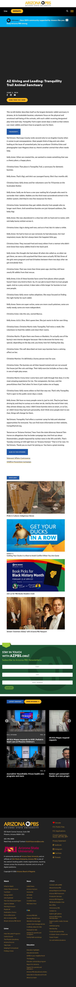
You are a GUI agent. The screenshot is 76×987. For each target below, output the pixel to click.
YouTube (57, 853)
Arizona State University (30, 856)
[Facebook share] (8, 95)
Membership (53, 929)
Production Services (55, 896)
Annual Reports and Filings (57, 891)
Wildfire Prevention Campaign (19, 462)
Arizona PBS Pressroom (56, 893)
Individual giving (54, 926)
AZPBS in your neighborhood (36, 956)
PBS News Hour (32, 904)
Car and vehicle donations (57, 940)
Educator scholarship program (36, 961)
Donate (57, 823)
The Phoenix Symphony (11, 939)
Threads (57, 857)
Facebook (57, 845)
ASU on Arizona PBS (10, 918)
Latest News (30, 886)
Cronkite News (31, 901)
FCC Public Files (58, 827)
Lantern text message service (36, 924)
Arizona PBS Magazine (56, 899)
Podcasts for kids (32, 930)
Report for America (33, 964)
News (29, 881)
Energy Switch (8, 895)
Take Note (7, 945)
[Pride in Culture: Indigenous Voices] (36, 482)
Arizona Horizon (32, 889)
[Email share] (16, 95)
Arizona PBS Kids (32, 915)
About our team (32, 978)
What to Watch (8, 886)
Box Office (52, 905)
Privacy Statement (59, 841)
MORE (32, 701)
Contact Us (52, 911)
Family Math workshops (34, 937)
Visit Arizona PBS (54, 908)
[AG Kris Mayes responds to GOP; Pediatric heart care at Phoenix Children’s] (26, 711)
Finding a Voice (8, 951)
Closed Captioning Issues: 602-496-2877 (60, 836)
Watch (6, 881)
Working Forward (9, 906)
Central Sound (8, 936)
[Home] (38, 3)
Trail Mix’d (7, 892)
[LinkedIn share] (12, 95)
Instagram (57, 849)
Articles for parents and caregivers (34, 933)
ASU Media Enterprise (19, 859)
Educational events (32, 953)
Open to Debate (9, 904)
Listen (6, 928)
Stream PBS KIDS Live (33, 918)
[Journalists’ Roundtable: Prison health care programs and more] (26, 747)
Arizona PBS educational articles (37, 972)
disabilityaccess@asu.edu (35, 841)
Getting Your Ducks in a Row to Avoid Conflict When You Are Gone (33, 556)
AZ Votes (29, 895)
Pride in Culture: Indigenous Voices (20, 516)
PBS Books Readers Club (56, 902)
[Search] (66, 11)
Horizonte (30, 892)
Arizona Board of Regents (26, 871)
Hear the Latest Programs (12, 934)
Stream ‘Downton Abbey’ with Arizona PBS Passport (27, 632)
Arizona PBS (32, 859)
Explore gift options (55, 914)
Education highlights (33, 950)
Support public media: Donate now (58, 922)
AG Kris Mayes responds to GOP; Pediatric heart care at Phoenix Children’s (25, 740)
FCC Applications (59, 831)
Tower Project (53, 937)
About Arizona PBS (55, 888)
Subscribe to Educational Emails (37, 975)
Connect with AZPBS (55, 885)
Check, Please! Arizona (11, 889)
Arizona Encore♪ (9, 942)
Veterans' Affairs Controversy (18, 458)
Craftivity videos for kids (34, 927)
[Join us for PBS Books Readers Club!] (36, 560)
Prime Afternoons (9, 915)
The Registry (30, 959)
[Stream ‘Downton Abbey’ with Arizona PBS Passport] (36, 598)
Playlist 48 (7, 909)
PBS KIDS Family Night (33, 921)
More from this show (17, 100)
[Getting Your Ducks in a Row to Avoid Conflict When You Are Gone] (36, 520)
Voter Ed (29, 898)
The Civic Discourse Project (12, 901)
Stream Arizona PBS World (12, 921)
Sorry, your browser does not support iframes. (38, 52)
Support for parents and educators (34, 968)
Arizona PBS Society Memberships (55, 917)
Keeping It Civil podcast (11, 948)
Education (30, 945)
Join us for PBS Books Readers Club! (21, 594)
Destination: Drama (10, 912)
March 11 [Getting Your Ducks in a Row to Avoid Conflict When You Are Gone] (10, 553)
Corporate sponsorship (56, 931)
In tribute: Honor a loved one (58, 934)
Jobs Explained (8, 898)
